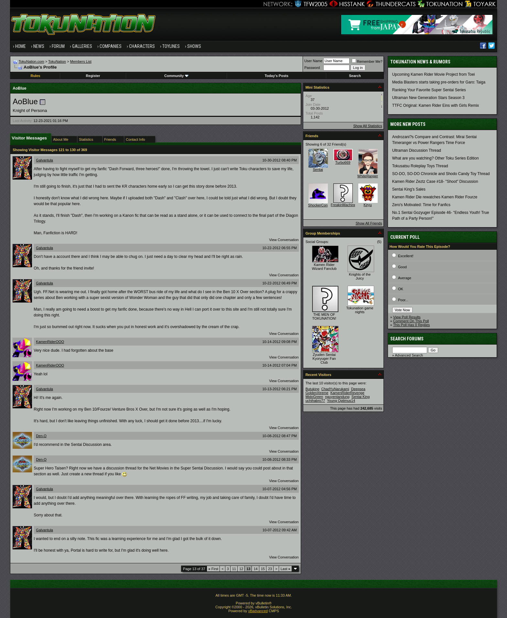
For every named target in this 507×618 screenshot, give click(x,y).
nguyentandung (337, 397)
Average (404, 278)
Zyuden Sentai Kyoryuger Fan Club (324, 358)
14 (255, 569)
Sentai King (360, 397)
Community (176, 76)
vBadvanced (258, 611)
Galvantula (44, 160)
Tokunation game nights (359, 310)
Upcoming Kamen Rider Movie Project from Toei (433, 74)
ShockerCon (318, 205)
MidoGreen (314, 397)
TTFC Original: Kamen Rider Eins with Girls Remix (435, 105)
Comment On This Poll (411, 321)
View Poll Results (407, 317)
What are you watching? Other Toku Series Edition (435, 158)
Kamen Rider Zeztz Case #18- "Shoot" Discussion (435, 181)
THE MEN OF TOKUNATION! (324, 316)
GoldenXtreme (317, 393)
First (214, 569)
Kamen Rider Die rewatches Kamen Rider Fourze (434, 197)
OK (400, 289)
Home (20, 46)
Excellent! (406, 256)
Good (402, 267)
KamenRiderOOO (50, 342)
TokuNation (57, 61)
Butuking (312, 389)
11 (234, 569)
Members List (81, 61)
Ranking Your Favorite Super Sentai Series (429, 90)
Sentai (318, 169)
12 (241, 569)
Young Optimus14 (341, 401)
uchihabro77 (315, 401)
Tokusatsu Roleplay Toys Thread (420, 166)
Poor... (403, 300)
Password (312, 68)
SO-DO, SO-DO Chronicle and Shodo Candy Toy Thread (441, 173)
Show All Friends (369, 223)
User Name (313, 61)
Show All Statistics (367, 126)
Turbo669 (343, 162)
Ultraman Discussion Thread (416, 150)
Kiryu (368, 205)
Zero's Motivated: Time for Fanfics (421, 205)
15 (263, 569)
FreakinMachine (343, 205)
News (38, 46)
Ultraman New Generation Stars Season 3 (428, 97)
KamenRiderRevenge (347, 393)
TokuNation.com (31, 61)
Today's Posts (276, 76)
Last (285, 569)
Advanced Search (409, 355)
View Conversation (284, 240)
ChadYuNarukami (335, 389)
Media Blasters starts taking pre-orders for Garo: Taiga (439, 82)
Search (355, 76)
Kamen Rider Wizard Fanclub (324, 266)
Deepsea (358, 389)
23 (270, 569)
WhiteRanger (367, 176)
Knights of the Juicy (360, 276)
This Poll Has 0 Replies (411, 325)
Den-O (41, 436)
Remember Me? (367, 61)
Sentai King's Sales (409, 189)
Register (93, 76)
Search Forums (407, 338)
